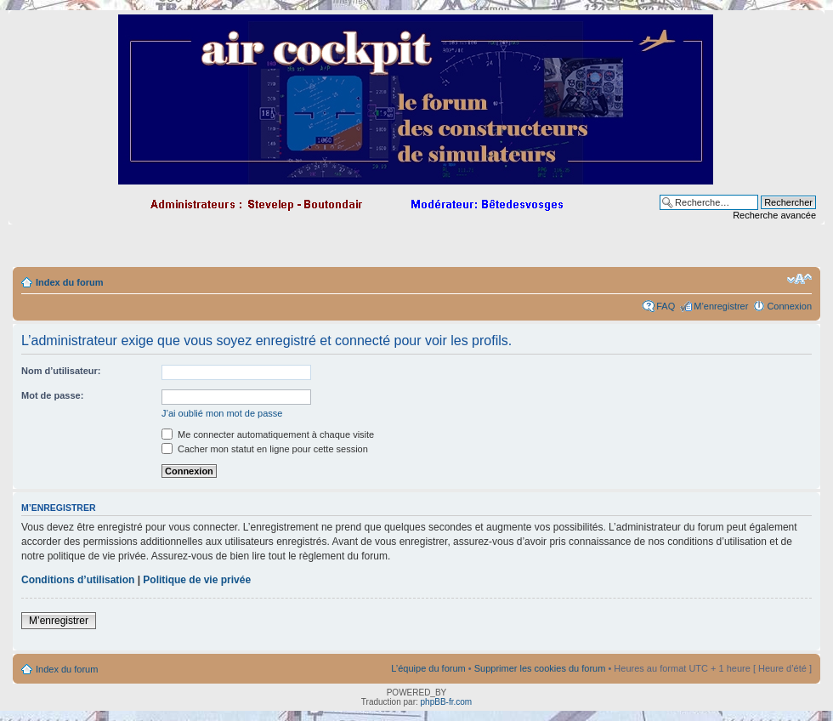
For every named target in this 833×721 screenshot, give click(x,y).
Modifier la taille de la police (799, 279)
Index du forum (69, 282)
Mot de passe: (52, 395)
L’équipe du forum (428, 668)
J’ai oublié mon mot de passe (222, 413)
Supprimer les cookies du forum (540, 668)
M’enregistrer (721, 306)
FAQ (665, 306)
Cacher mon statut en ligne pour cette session (265, 449)
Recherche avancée (774, 215)
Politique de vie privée (197, 580)
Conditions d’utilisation (77, 580)
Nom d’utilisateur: (61, 371)
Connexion (789, 306)
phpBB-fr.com (447, 702)
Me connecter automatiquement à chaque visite (268, 434)
